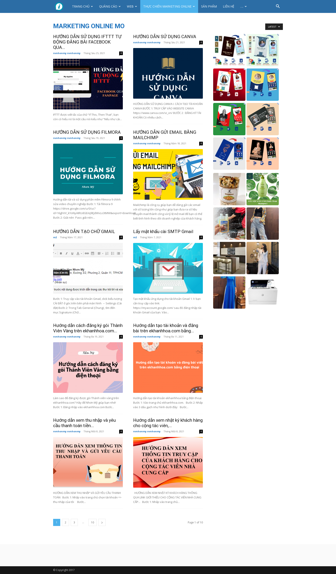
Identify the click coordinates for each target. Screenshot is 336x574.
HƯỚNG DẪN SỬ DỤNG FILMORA (87, 132)
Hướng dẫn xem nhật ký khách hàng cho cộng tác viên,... (168, 423)
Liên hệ (228, 6)
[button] (278, 7)
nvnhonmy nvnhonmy (66, 53)
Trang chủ (82, 6)
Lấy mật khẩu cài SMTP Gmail (163, 231)
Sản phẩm (209, 6)
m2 (55, 237)
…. (243, 6)
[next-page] (102, 522)
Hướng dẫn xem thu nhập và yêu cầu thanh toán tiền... (84, 423)
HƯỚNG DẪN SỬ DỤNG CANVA (164, 36)
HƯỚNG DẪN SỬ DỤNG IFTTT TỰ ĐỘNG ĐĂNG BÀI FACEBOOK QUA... (87, 42)
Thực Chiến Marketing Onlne (169, 6)
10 (92, 522)
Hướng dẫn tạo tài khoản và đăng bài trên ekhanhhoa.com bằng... (165, 328)
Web (132, 6)
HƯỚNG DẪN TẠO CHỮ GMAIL (84, 231)
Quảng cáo (110, 6)
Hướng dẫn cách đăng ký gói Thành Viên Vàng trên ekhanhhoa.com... (88, 328)
